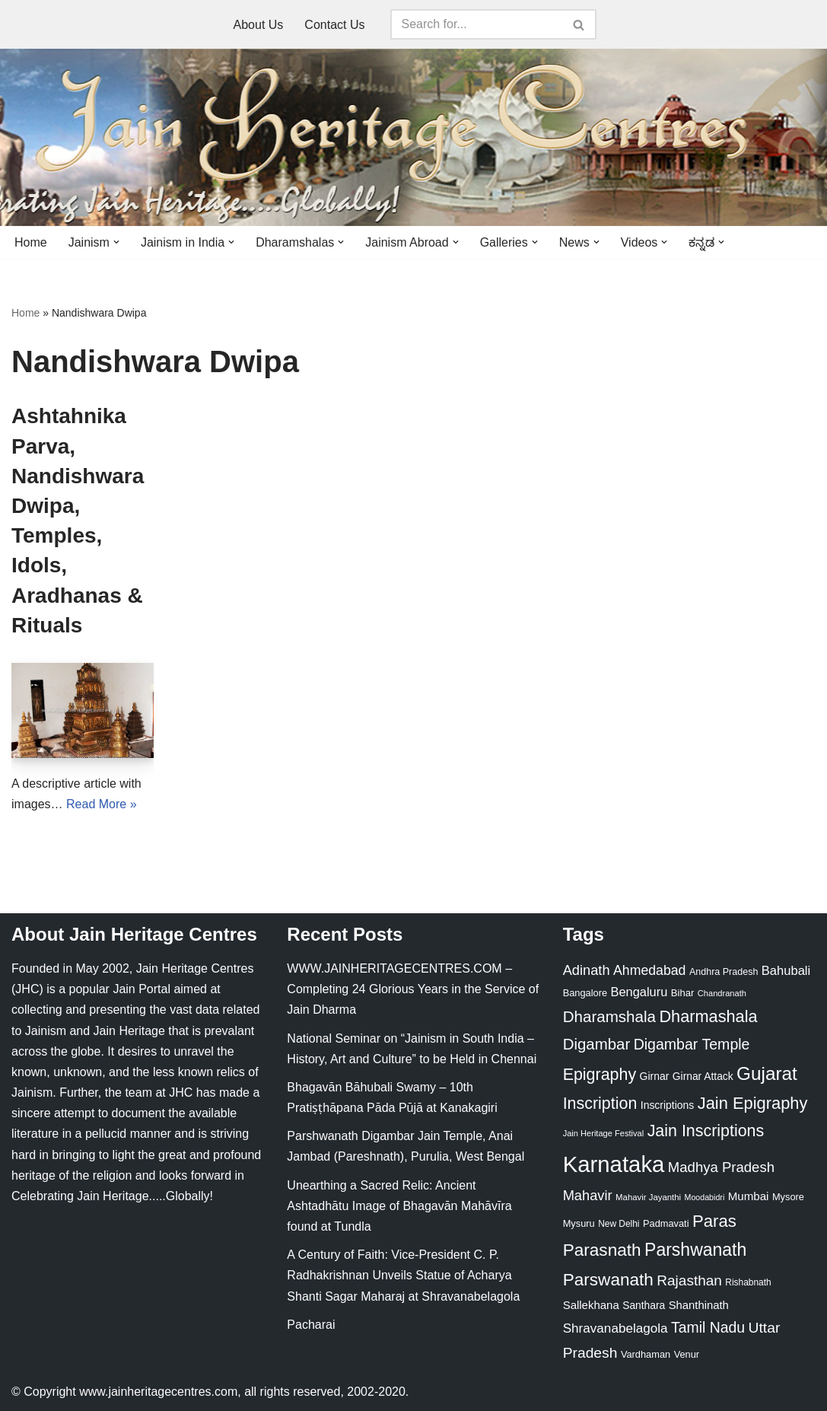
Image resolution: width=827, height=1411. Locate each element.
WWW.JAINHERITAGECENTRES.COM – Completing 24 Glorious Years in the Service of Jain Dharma (413, 989)
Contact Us (334, 24)
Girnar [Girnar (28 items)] (655, 1076)
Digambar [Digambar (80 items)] (597, 1044)
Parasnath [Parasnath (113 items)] (602, 1250)
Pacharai (311, 1324)
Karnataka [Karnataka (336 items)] (614, 1164)
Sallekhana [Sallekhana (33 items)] (591, 1304)
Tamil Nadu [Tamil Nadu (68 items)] (708, 1327)
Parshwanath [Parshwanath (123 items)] (695, 1250)
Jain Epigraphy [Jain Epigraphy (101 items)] (753, 1103)
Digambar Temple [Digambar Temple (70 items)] (692, 1044)
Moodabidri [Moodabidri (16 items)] (705, 1197)
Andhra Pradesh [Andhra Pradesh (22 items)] (723, 972)
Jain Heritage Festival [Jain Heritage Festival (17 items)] (603, 1133)
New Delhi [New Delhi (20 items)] (618, 1223)
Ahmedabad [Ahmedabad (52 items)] (649, 970)
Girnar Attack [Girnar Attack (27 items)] (703, 1076)
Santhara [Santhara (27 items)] (643, 1305)
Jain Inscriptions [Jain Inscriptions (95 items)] (706, 1131)
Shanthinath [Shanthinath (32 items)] (699, 1305)
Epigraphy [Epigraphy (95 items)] (599, 1074)
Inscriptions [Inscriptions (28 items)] (668, 1105)
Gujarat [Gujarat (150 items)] (766, 1073)
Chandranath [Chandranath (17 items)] (722, 993)
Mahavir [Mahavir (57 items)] (587, 1195)
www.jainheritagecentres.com (158, 1391)
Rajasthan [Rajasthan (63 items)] (689, 1280)
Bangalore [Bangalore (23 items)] (585, 993)
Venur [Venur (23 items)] (686, 1354)
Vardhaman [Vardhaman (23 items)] (645, 1354)
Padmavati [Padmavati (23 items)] (666, 1223)
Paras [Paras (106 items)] (714, 1221)
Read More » (101, 804)
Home (30, 242)
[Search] (476, 24)
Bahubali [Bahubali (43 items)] (786, 970)
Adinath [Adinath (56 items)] (586, 970)
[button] (116, 242)
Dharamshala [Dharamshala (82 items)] (609, 1016)
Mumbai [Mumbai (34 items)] (748, 1196)
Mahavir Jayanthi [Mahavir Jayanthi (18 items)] (648, 1197)
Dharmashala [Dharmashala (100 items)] (708, 1016)
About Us (259, 24)
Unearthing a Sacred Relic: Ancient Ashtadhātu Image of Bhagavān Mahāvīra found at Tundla (399, 1206)
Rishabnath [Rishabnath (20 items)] (748, 1282)
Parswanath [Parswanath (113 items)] (608, 1279)
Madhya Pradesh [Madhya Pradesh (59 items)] (721, 1167)
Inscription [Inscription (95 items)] (600, 1103)
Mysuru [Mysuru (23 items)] (579, 1223)
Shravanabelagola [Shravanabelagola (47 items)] (615, 1328)
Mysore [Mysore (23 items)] (788, 1196)
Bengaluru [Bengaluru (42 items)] (639, 992)
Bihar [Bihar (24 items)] (683, 993)
